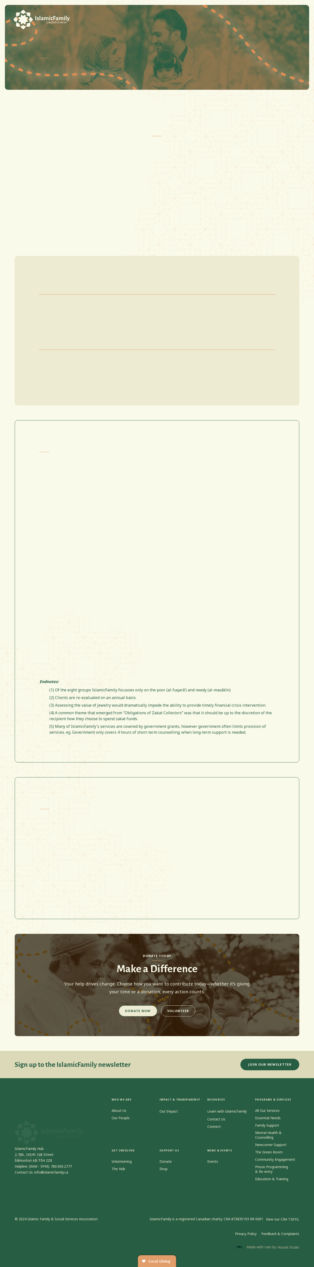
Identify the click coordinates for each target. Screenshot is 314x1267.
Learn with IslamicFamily (227, 1111)
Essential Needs (268, 1122)
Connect (214, 1131)
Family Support (267, 1130)
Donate (165, 1166)
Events (212, 1166)
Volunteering (122, 1166)
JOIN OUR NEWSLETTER (269, 1069)
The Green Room (269, 1157)
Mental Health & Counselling (268, 1140)
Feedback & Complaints (280, 1233)
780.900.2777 (61, 1171)
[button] (117, 16)
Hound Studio (288, 1247)
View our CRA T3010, (282, 1219)
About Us (119, 1115)
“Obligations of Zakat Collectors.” (110, 164)
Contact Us (216, 1124)
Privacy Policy (246, 1233)
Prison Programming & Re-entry (271, 1174)
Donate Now (138, 1011)
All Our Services (267, 1115)
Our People (121, 1122)
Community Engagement (275, 1164)
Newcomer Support (271, 1149)
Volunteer (178, 1011)
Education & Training (271, 1183)
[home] (41, 19)
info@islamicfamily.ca (51, 1177)
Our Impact (168, 1111)
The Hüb (118, 1174)
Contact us (243, 16)
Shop (220, 16)
